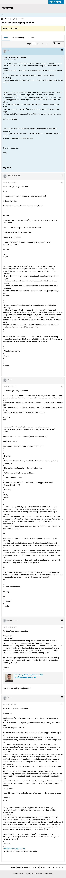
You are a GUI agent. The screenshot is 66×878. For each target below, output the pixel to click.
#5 (62, 704)
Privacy (36, 867)
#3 (62, 387)
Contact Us (26, 867)
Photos (31, 37)
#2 (62, 183)
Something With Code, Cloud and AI (28, 675)
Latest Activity (18, 37)
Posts (6, 37)
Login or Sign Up (56, 2)
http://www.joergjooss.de (25, 677)
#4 (62, 627)
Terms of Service (47, 867)
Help (19, 867)
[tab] (6, 38)
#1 (62, 57)
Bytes (13, 867)
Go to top (59, 867)
